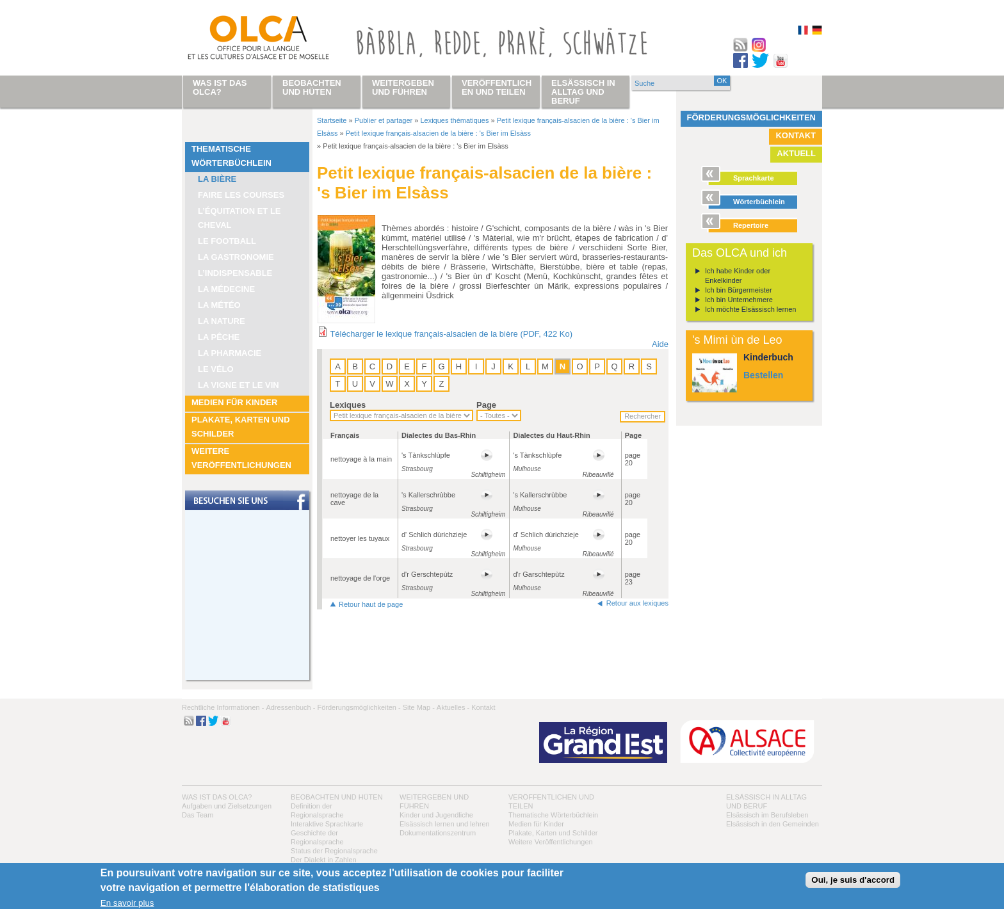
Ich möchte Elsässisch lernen (750, 309)
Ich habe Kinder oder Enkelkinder (737, 275)
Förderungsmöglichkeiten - (358, 707)
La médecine (226, 289)
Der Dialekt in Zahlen (324, 860)
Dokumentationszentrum (438, 833)
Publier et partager (384, 120)
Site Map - (419, 707)
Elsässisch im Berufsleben (767, 815)
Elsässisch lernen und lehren (445, 824)
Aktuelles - (453, 707)
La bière (217, 179)
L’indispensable (235, 273)
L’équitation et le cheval (239, 218)
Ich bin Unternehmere (739, 299)
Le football (227, 241)
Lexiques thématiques (454, 120)
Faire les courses (241, 195)
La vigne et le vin (238, 385)
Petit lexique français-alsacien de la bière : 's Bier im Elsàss (438, 133)
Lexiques (348, 405)
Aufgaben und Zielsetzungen (226, 806)
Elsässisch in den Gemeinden (772, 824)
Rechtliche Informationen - (223, 707)
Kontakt (795, 135)
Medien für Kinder (234, 402)
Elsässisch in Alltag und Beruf (583, 92)
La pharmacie (229, 353)
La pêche (218, 337)
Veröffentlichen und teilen (496, 87)
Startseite (331, 120)
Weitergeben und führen (403, 87)
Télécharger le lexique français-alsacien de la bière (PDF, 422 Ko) (451, 334)
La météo (219, 305)
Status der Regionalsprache (334, 851)
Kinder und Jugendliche (436, 815)
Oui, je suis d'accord (853, 880)
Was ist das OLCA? (217, 797)
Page (486, 405)
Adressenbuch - (290, 707)
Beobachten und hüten (337, 797)
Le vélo (216, 369)
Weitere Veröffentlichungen (241, 458)
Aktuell (796, 153)
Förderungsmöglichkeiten (751, 117)
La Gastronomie (236, 257)
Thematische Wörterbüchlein (231, 156)
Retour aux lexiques (637, 603)
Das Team (197, 815)
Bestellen (763, 375)
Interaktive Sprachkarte (327, 824)
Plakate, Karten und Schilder (240, 426)
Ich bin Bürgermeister (738, 290)
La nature (221, 321)
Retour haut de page (371, 604)
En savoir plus (127, 903)
